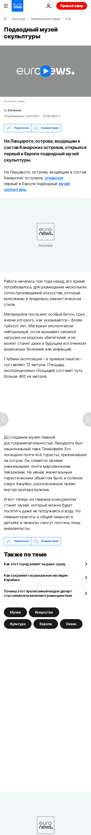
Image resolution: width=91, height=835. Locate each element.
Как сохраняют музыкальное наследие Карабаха (35, 577)
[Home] (5, 18)
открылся (54, 177)
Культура (18, 18)
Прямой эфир (71, 6)
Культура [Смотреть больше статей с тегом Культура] (17, 624)
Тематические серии (45, 18)
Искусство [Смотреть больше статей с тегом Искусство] (44, 612)
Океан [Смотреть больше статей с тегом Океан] (71, 624)
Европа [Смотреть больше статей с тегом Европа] (46, 624)
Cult (68, 18)
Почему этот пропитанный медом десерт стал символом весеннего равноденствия (38, 593)
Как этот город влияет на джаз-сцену (35, 564)
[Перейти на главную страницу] (17, 6)
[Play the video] (45, 71)
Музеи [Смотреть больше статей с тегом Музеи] (15, 612)
